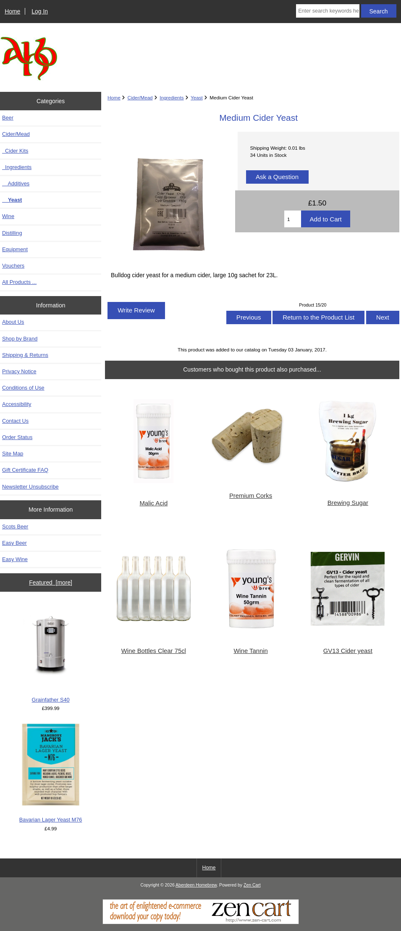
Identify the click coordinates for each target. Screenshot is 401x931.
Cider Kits (15, 151)
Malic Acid (153, 503)
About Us (13, 322)
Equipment (15, 249)
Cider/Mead (140, 97)
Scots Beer (15, 526)
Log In (39, 11)
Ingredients (171, 97)
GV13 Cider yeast (347, 651)
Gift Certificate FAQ (25, 470)
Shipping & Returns (25, 355)
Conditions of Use (23, 388)
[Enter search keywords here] (327, 11)
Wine (8, 216)
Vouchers (13, 266)
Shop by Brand (19, 338)
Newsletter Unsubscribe (30, 487)
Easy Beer (14, 543)
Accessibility (16, 404)
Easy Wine (15, 559)
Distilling (12, 233)
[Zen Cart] (200, 922)
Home (12, 11)
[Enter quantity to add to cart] (292, 219)
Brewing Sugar (348, 502)
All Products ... (19, 282)
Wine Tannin (250, 651)
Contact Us (15, 421)
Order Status (17, 437)
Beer (7, 117)
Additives (15, 183)
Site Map (12, 453)
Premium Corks (250, 495)
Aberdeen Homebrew (196, 885)
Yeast (197, 97)
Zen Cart (252, 885)
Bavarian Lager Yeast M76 (50, 773)
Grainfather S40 (51, 653)
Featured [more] (50, 582)
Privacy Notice (19, 371)
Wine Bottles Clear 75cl (153, 651)
